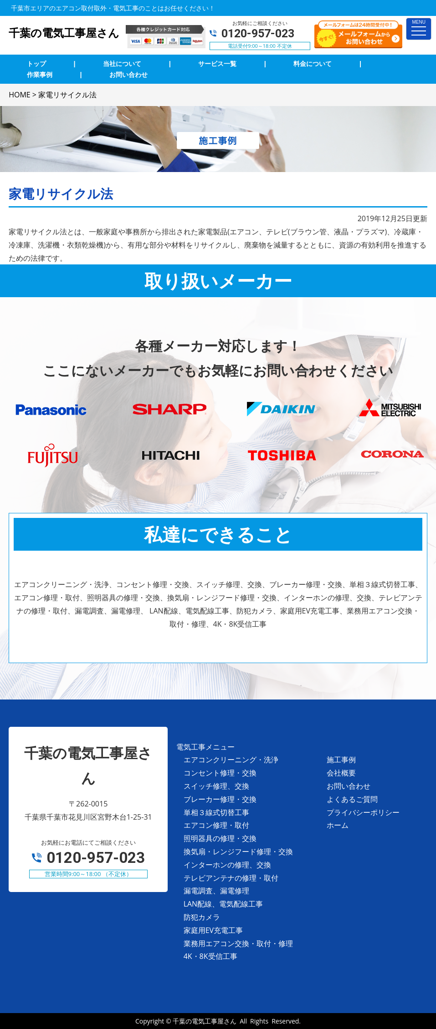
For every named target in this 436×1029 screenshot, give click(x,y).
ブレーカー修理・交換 (220, 799)
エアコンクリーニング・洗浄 (231, 760)
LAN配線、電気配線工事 (223, 904)
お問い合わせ (348, 786)
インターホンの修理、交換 (227, 865)
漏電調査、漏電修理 (216, 891)
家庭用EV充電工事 (213, 930)
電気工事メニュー (205, 747)
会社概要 (341, 773)
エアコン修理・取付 (216, 825)
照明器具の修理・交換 (220, 838)
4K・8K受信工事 (210, 956)
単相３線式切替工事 (216, 812)
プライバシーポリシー (363, 812)
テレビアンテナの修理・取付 (231, 878)
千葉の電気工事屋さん (204, 1021)
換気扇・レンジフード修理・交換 (238, 852)
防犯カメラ (202, 917)
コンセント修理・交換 (220, 773)
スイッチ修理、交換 (216, 786)
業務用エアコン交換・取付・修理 (238, 943)
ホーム (338, 825)
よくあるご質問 (352, 799)
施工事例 (341, 760)
